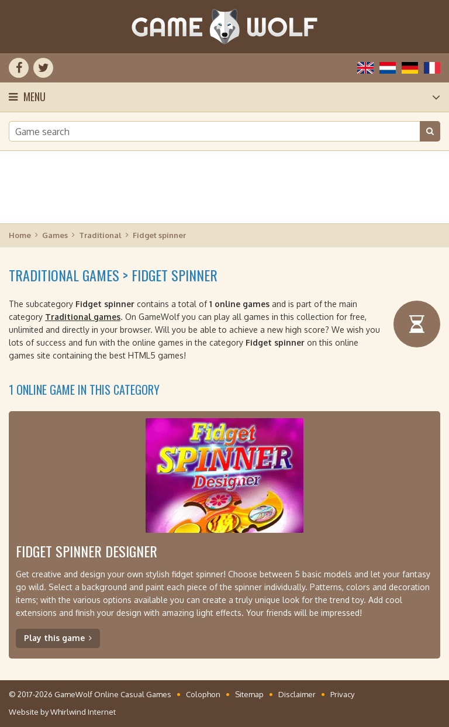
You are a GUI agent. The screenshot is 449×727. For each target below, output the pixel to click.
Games (55, 235)
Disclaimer (297, 694)
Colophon (203, 694)
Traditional (100, 235)
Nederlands (387, 68)
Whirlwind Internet (83, 711)
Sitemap (249, 694)
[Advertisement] (224, 187)
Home (20, 235)
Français (432, 68)
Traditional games (82, 317)
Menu (34, 96)
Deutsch (410, 68)
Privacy (342, 694)
